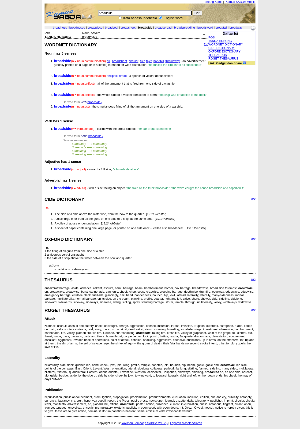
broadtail (221, 27)
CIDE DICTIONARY (221, 48)
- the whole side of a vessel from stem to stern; (130, 95)
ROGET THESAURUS (223, 58)
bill (108, 61)
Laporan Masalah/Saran (186, 423)
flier (142, 61)
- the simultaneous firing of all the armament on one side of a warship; (118, 106)
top (206, 44)
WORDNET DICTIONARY (225, 44)
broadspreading (184, 27)
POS (211, 37)
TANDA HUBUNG (220, 41)
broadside (94, 102)
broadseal (111, 27)
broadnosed (77, 27)
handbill (159, 61)
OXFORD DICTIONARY (224, 51)
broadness (60, 27)
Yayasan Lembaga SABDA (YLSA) (144, 423)
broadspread (163, 27)
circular (133, 61)
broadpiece (95, 27)
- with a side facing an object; (149, 188)
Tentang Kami (212, 2)
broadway (236, 27)
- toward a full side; (96, 169)
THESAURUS (217, 55)
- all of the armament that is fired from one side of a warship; (114, 83)
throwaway (172, 61)
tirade (123, 76)
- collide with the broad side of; (113, 129)
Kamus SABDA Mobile (240, 2)
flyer (149, 61)
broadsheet (127, 27)
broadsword (205, 27)
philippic (112, 76)
